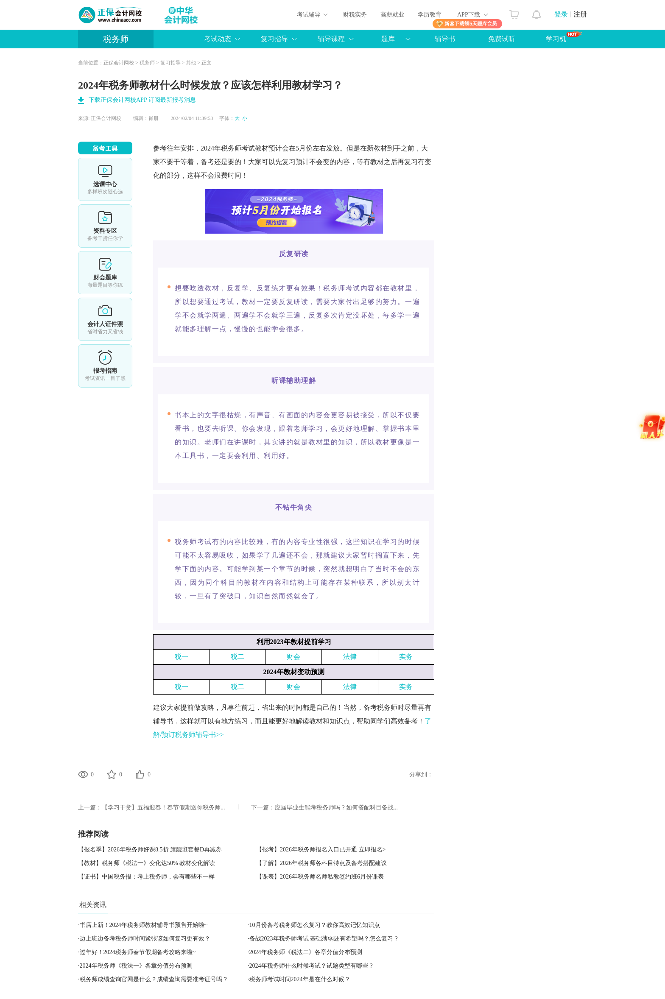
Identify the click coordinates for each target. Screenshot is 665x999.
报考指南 (105, 366)
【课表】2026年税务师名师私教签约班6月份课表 (320, 876)
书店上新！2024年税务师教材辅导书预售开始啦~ (144, 925)
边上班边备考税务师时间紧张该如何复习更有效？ (145, 938)
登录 (561, 14)
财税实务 (355, 14)
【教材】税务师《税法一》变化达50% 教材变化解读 (146, 863)
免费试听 (501, 38)
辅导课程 (331, 38)
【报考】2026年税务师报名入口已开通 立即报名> (321, 849)
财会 (293, 656)
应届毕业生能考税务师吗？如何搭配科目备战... (336, 807)
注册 (580, 14)
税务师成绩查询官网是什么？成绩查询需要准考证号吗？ (154, 979)
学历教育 (429, 14)
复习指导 (274, 38)
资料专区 (105, 226)
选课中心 (105, 179)
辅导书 (445, 38)
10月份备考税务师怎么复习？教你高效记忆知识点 (314, 925)
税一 (181, 656)
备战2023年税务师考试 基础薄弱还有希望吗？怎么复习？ (324, 938)
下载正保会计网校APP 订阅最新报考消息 (142, 100)
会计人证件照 (105, 319)
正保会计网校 (118, 63)
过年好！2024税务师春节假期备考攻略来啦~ (138, 952)
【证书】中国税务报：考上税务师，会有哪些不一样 (146, 876)
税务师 (116, 39)
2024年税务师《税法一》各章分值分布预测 (136, 966)
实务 (406, 656)
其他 (191, 63)
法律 (350, 656)
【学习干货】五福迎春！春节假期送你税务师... (163, 807)
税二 (237, 656)
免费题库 (105, 272)
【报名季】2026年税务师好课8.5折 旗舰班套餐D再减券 (150, 849)
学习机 (564, 36)
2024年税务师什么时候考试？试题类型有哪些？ (311, 966)
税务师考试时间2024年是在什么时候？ (299, 979)
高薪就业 (392, 14)
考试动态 (217, 38)
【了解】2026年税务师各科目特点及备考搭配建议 (321, 863)
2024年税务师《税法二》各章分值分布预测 (305, 952)
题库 (388, 38)
